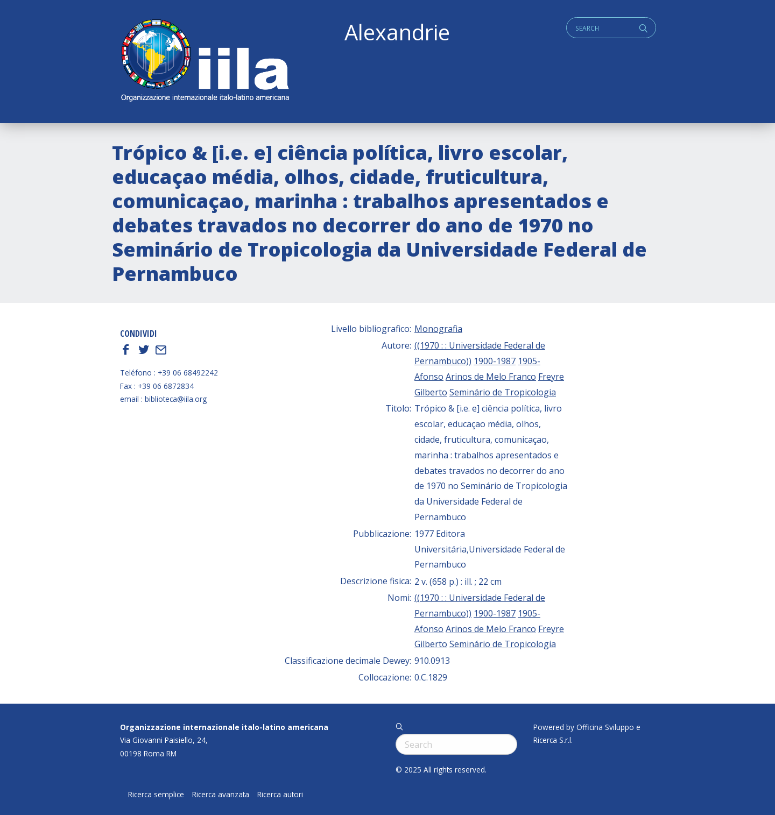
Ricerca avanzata (220, 794)
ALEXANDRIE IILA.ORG (204, 61)
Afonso (428, 376)
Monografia (438, 329)
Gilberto (430, 392)
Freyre (551, 376)
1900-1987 (495, 361)
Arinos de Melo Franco (491, 376)
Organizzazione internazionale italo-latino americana (224, 727)
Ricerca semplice (156, 794)
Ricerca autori (280, 794)
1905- (529, 361)
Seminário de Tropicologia (502, 392)
